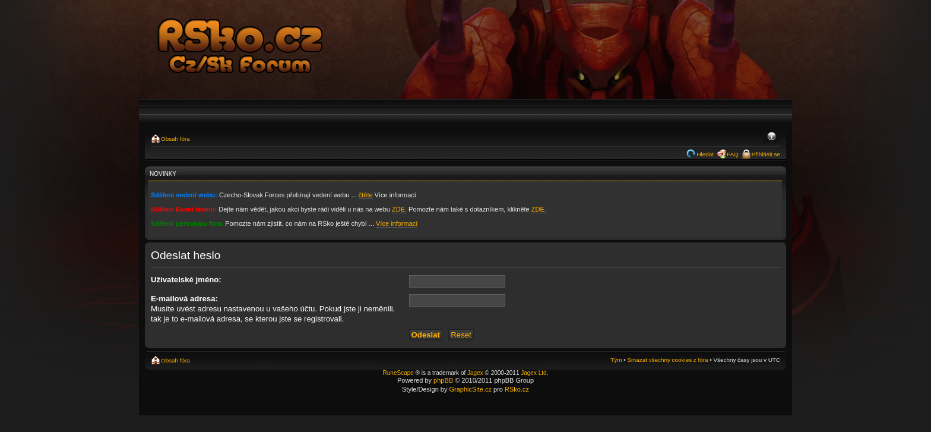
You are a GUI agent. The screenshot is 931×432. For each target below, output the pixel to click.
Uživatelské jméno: (186, 279)
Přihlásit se (766, 154)
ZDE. (399, 209)
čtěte (366, 194)
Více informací (396, 223)
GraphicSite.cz (470, 389)
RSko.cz (517, 389)
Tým (616, 360)
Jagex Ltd (533, 373)
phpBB (443, 380)
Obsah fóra (175, 138)
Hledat (705, 154)
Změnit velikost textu (771, 137)
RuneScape (398, 373)
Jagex (475, 373)
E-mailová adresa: (184, 298)
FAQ (733, 154)
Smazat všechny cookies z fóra (667, 360)
